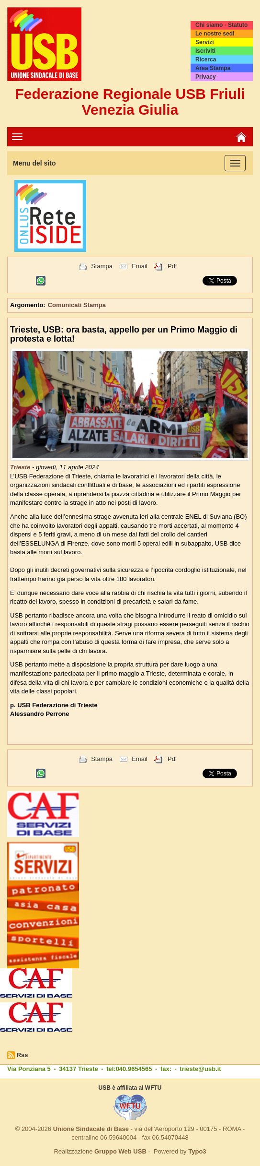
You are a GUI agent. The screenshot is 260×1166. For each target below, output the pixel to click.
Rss (22, 1055)
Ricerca (205, 59)
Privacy (205, 76)
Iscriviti (205, 51)
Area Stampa (212, 68)
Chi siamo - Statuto (221, 25)
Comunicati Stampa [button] (77, 305)
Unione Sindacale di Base (91, 1128)
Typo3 (197, 1151)
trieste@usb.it (200, 1068)
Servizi (204, 42)
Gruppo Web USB (120, 1151)
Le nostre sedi (214, 33)
